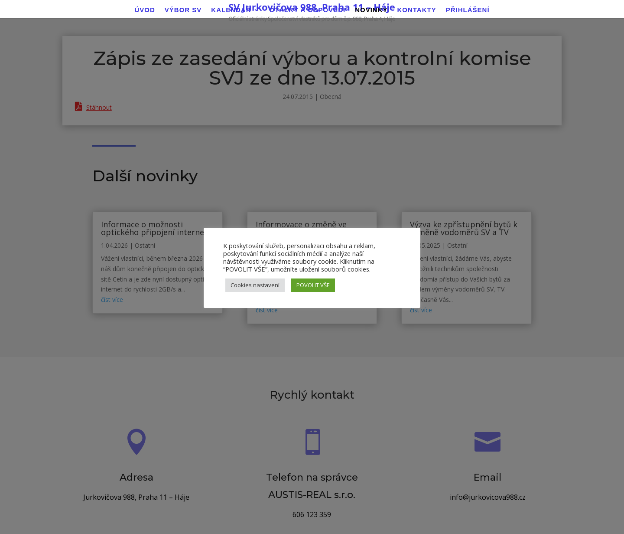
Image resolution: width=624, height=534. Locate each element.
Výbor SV (183, 10)
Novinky (371, 10)
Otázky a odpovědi (308, 10)
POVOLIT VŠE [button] (313, 285)
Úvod (144, 10)
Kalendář (231, 10)
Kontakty (416, 10)
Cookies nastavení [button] (255, 285)
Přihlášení (468, 10)
